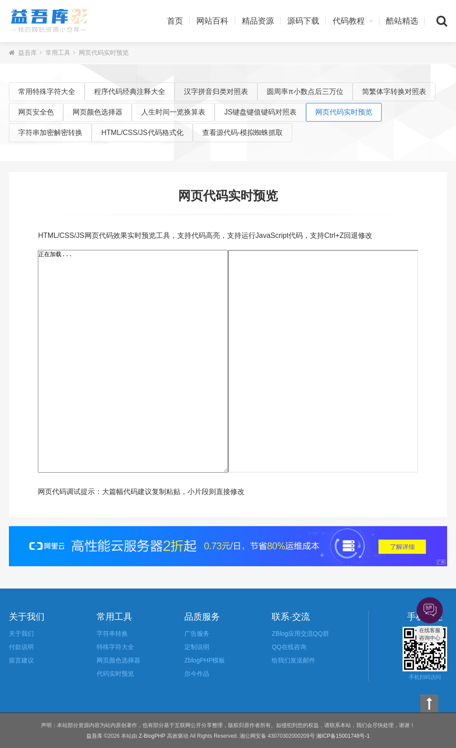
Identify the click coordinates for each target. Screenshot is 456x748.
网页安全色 (36, 112)
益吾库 (49, 21)
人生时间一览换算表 (173, 112)
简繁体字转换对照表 (394, 91)
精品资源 (258, 20)
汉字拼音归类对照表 (216, 91)
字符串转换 (112, 633)
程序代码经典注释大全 (129, 91)
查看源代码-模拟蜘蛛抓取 (242, 132)
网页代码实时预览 (104, 52)
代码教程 (353, 20)
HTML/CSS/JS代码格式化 (142, 132)
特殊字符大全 (115, 646)
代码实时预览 (115, 673)
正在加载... (133, 361)
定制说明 (196, 646)
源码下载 (303, 20)
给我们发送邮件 (293, 660)
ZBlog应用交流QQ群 (300, 633)
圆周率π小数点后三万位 (305, 91)
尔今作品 (196, 673)
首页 (175, 20)
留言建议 (21, 660)
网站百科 (212, 20)
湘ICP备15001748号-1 (343, 736)
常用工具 (57, 52)
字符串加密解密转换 (50, 132)
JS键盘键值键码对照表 (260, 112)
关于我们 (21, 633)
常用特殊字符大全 (46, 91)
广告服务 (196, 633)
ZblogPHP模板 (204, 660)
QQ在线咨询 (289, 646)
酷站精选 (402, 20)
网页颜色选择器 (97, 112)
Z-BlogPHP (151, 736)
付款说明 (21, 646)
